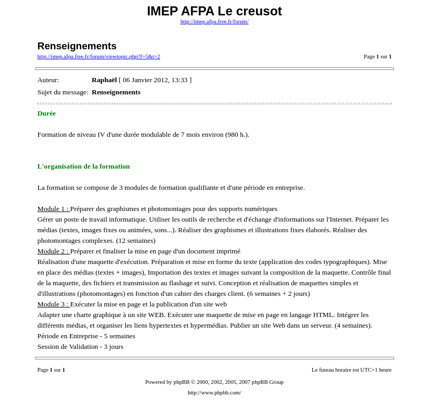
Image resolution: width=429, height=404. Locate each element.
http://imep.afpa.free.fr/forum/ (214, 21)
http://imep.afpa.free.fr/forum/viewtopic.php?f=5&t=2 (98, 56)
